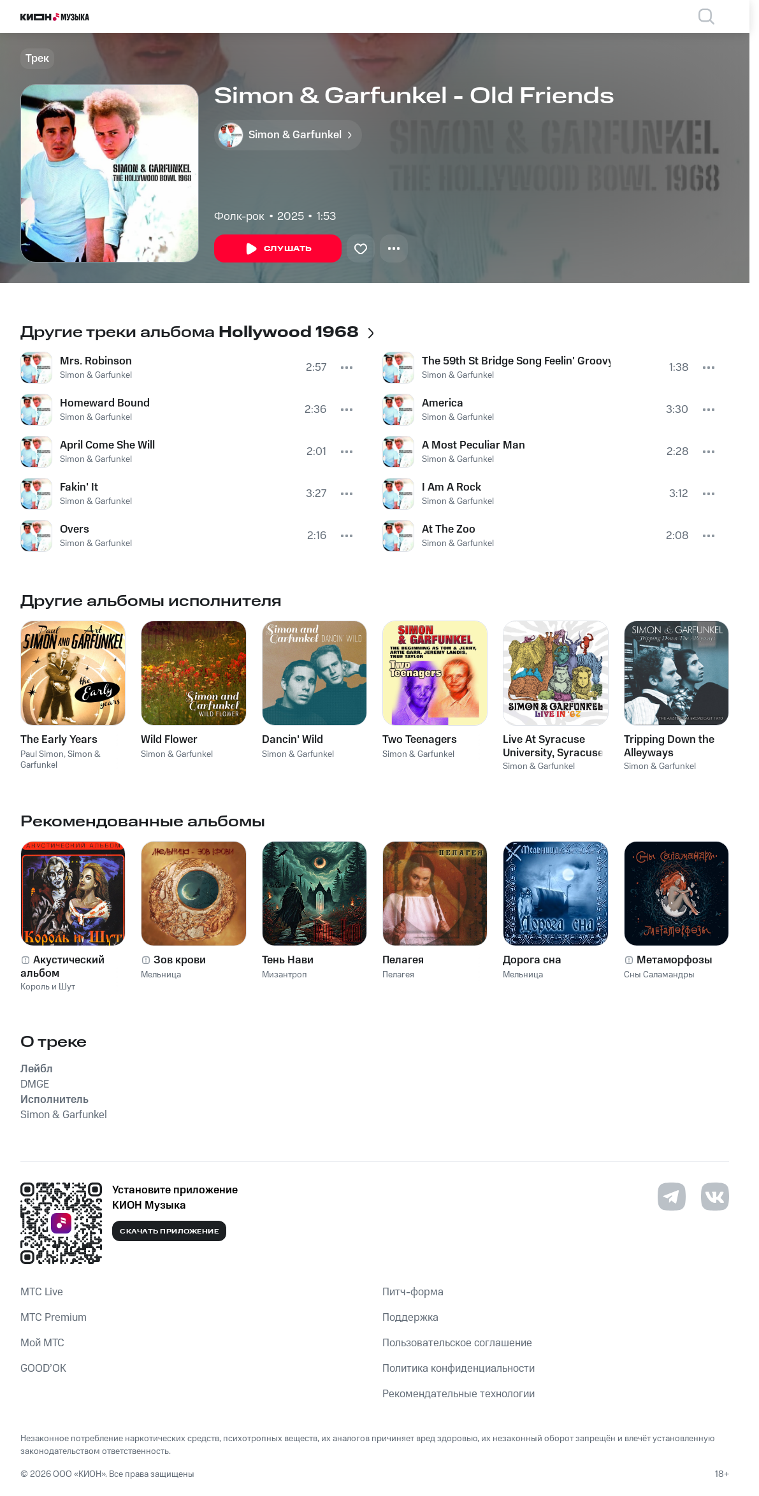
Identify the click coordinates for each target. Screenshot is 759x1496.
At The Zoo (448, 529)
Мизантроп (284, 974)
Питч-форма (413, 1292)
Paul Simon (42, 754)
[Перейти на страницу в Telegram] (672, 1197)
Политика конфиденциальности (458, 1368)
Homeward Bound (105, 403)
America (442, 403)
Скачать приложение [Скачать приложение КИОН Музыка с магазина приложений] (169, 1231)
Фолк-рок (239, 216)
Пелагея (398, 974)
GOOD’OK (43, 1368)
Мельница (161, 974)
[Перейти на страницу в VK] (715, 1197)
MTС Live (41, 1292)
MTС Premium (53, 1317)
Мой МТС (42, 1343)
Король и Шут (47, 987)
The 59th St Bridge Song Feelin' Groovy (516, 361)
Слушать (277, 249)
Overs (74, 529)
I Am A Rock (451, 487)
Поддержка (410, 1317)
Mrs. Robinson (96, 361)
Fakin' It (79, 487)
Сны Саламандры (659, 974)
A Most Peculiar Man (473, 445)
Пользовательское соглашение (457, 1343)
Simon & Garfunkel (96, 375)
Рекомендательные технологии (458, 1394)
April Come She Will (107, 445)
